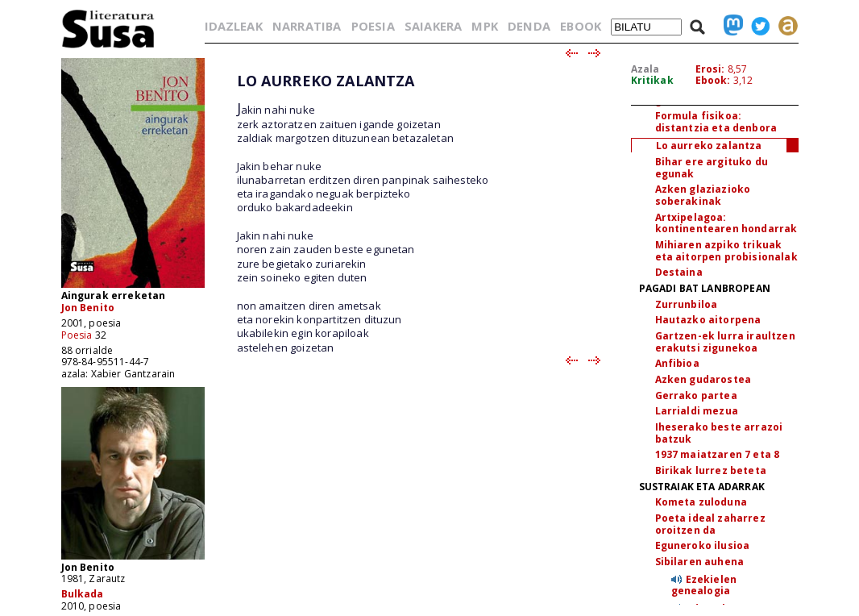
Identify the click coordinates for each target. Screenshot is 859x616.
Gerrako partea (696, 395)
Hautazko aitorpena (708, 320)
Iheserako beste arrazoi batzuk (719, 433)
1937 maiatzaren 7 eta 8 (717, 454)
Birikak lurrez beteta (710, 470)
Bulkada (82, 594)
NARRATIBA (306, 26)
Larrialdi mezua (696, 411)
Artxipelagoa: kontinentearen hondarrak (726, 223)
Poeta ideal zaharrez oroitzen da (710, 524)
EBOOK (580, 26)
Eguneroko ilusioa (702, 545)
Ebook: (713, 80)
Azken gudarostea (703, 379)
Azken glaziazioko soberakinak (703, 195)
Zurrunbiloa (686, 304)
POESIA (373, 26)
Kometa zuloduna (701, 502)
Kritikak (652, 80)
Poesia (77, 335)
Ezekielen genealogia (704, 585)
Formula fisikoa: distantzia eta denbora (716, 122)
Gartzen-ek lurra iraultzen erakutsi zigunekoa (725, 342)
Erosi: (710, 69)
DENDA (529, 26)
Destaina (679, 272)
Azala (645, 69)
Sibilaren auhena (700, 561)
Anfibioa (677, 363)
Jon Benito (88, 307)
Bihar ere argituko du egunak (711, 168)
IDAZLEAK (234, 26)
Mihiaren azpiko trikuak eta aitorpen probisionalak (726, 251)
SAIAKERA (433, 26)
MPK (484, 26)
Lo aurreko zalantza (709, 145)
